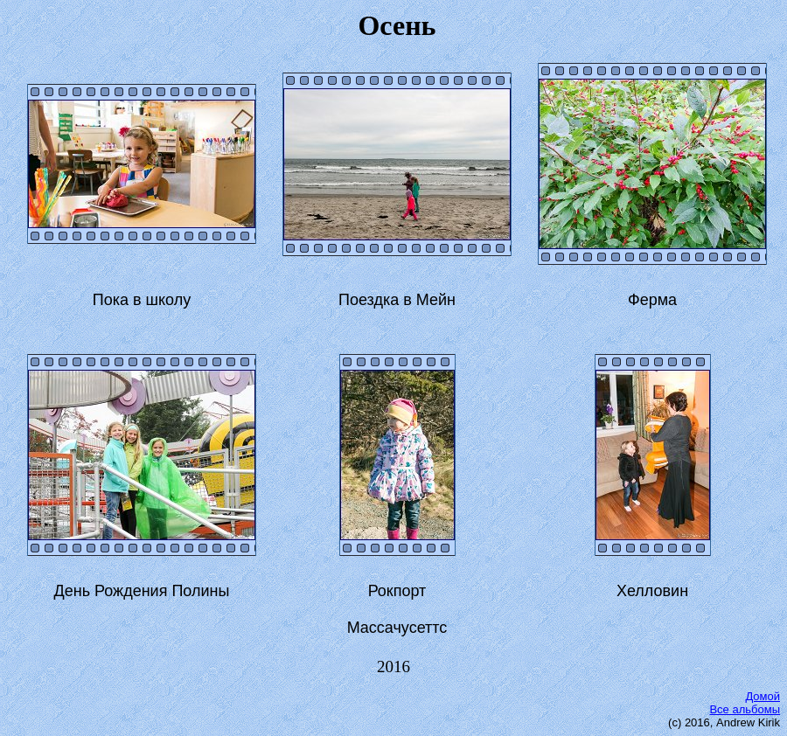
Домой (762, 696)
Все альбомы (744, 709)
